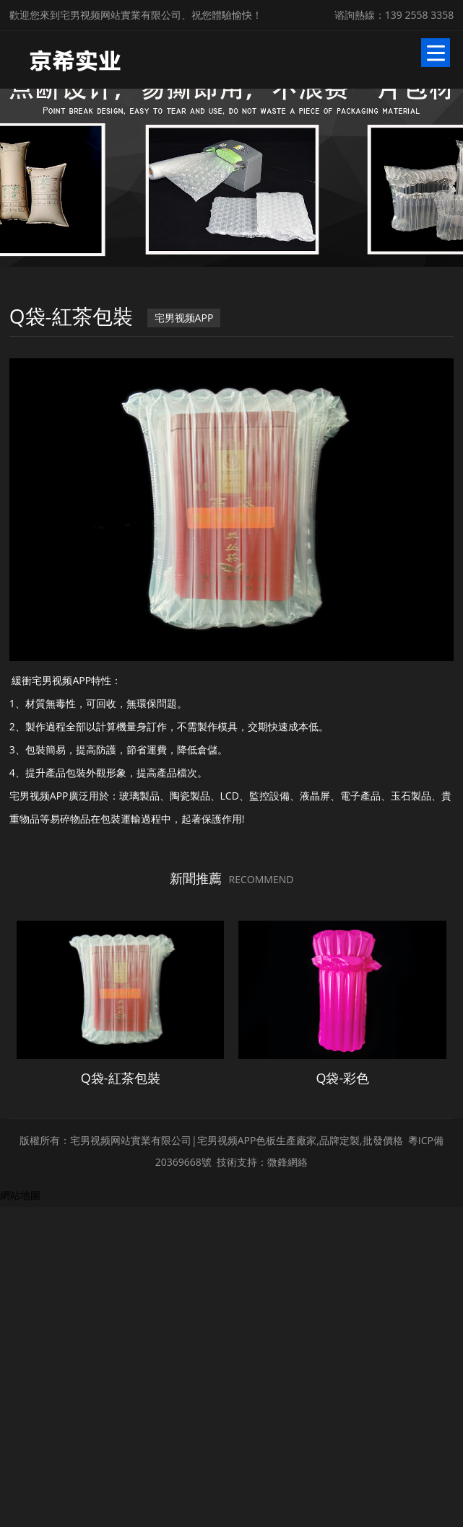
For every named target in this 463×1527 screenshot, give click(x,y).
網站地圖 (20, 1389)
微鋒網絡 (287, 1356)
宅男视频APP (183, 316)
